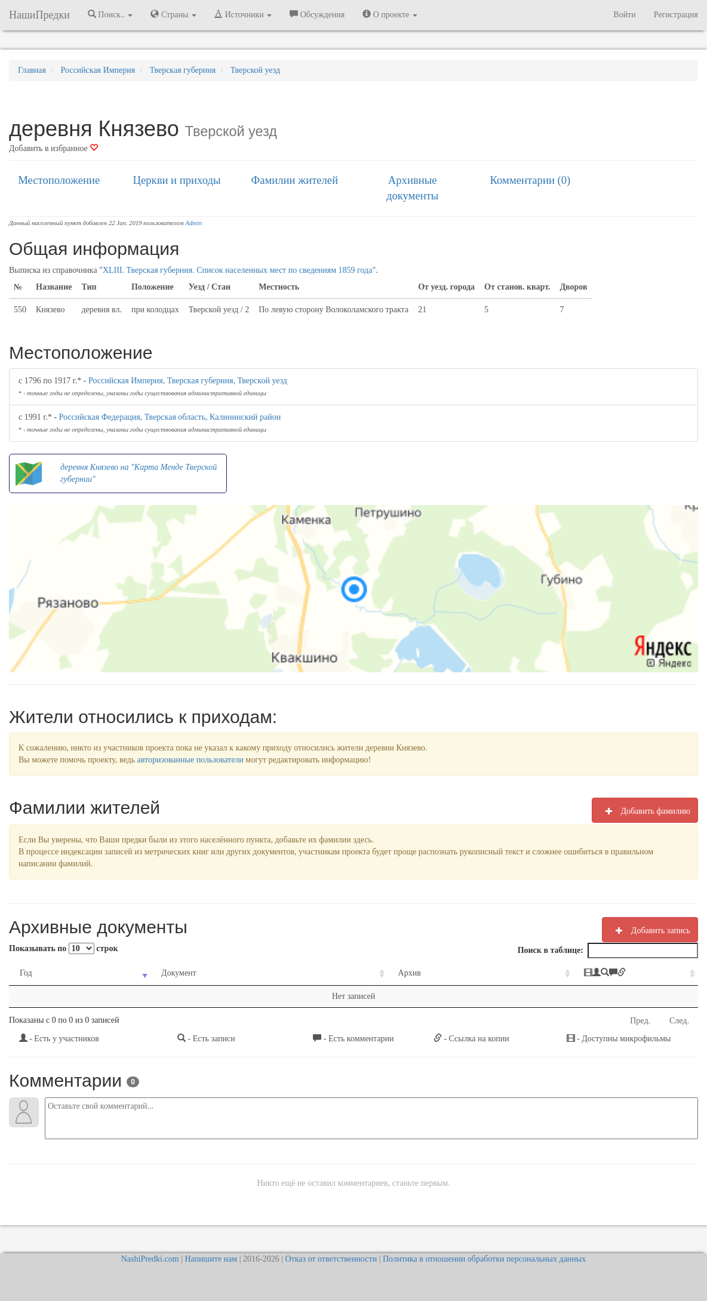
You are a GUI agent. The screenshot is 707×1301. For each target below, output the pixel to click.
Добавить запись (650, 930)
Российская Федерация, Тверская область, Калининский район (170, 417)
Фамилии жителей (295, 180)
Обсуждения (317, 14)
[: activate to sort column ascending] (588, 973)
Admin (193, 223)
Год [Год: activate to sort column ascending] (26, 972)
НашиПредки (39, 15)
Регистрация (676, 14)
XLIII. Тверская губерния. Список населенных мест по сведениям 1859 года (238, 270)
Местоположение (59, 180)
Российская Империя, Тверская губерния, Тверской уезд (187, 380)
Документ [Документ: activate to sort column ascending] (155, 972)
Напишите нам (211, 1258)
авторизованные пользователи (190, 759)
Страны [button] (173, 14)
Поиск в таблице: (608, 950)
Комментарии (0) (530, 180)
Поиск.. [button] (110, 14)
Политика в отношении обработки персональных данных (484, 1258)
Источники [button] (243, 14)
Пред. (640, 1020)
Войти (624, 14)
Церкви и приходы (177, 180)
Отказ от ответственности (331, 1258)
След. (679, 1020)
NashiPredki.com (150, 1258)
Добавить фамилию (645, 810)
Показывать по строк (63, 948)
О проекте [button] (389, 14)
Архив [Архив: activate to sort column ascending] (345, 972)
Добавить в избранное (53, 148)
